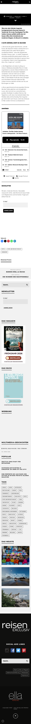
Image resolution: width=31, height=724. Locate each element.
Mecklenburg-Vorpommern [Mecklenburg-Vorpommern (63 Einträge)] (9, 511)
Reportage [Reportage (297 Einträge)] (5, 520)
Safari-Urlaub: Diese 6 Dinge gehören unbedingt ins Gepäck (15, 597)
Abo (20, 670)
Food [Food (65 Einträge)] (20, 490)
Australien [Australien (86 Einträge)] (18, 487)
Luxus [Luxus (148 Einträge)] (19, 505)
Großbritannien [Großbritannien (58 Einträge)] (7, 496)
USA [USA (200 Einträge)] (20, 529)
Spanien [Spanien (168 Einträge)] (4, 526)
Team (15, 670)
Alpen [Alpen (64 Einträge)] (10, 487)
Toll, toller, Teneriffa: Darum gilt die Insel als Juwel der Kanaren (15, 576)
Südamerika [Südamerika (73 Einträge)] (5, 529)
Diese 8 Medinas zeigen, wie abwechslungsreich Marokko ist (16, 554)
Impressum (25, 675)
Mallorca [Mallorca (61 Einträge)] (14, 508)
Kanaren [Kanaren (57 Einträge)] (20, 502)
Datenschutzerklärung (13, 672)
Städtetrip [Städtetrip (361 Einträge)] (19, 526)
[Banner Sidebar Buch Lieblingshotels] (13, 406)
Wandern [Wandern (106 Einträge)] (4, 532)
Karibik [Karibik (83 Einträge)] (4, 505)
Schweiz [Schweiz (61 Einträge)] (20, 520)
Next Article (15, 274)
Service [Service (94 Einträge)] (4, 523)
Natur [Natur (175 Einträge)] (4, 514)
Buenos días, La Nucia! (15, 272)
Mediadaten (25, 672)
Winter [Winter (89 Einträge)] (20, 532)
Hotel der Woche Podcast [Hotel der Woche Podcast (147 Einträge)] (9, 499)
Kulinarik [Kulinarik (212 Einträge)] (12, 505)
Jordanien (11, 17)
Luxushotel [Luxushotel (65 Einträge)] (5, 508)
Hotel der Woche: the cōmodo (15, 448)
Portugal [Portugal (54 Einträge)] (12, 517)
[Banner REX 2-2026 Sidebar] (13, 363)
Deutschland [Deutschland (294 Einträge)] (6, 490)
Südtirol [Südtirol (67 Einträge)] (14, 529)
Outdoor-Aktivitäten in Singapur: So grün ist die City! (14, 468)
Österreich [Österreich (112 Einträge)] (5, 535)
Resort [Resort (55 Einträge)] (13, 520)
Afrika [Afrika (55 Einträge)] (4, 487)
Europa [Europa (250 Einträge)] (14, 490)
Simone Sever (8, 16)
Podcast (18, 17)
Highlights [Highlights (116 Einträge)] (18, 496)
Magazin (26, 670)
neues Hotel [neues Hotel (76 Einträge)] (12, 514)
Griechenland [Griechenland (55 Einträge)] (15, 493)
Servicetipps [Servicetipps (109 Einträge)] (12, 523)
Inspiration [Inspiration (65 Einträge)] (5, 502)
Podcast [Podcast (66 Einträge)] (4, 517)
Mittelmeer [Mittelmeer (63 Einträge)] (23, 511)
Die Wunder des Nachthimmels (15, 277)
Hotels (24, 16)
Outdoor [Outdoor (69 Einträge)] (20, 514)
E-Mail (5, 201)
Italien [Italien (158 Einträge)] (14, 502)
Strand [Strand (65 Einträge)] (11, 526)
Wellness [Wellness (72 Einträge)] (12, 532)
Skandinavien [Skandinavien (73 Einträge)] (22, 523)
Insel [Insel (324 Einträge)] (20, 499)
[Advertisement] (15, 224)
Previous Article (15, 269)
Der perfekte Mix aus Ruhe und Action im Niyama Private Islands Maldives (15, 475)
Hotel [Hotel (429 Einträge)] (25, 496)
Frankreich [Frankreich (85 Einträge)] (5, 493)
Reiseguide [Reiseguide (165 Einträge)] (21, 517)
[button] (3, 721)
